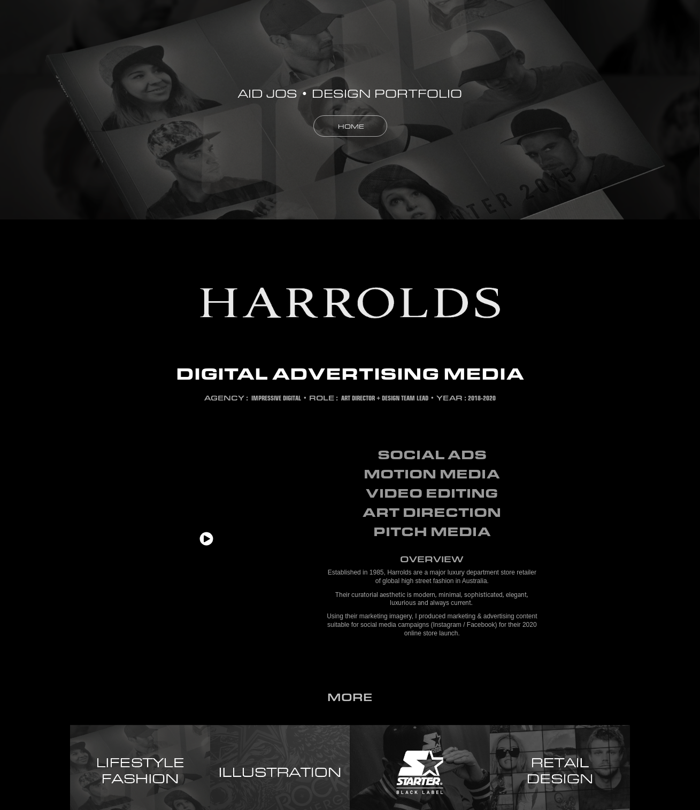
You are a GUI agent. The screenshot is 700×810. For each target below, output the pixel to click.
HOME (350, 126)
